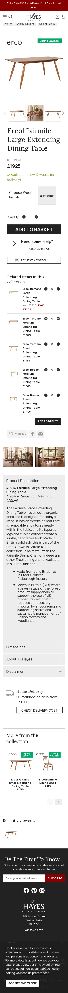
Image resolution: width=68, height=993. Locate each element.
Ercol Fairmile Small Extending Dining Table (20, 783)
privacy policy (44, 964)
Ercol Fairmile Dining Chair (48, 781)
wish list (20, 433)
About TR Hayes (19, 659)
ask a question (39, 248)
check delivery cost (39, 710)
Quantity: (13, 217)
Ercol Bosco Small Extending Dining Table (31, 401)
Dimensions (15, 647)
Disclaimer (15, 671)
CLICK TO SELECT (47, 196)
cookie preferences (35, 973)
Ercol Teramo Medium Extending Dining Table (32, 325)
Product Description (22, 480)
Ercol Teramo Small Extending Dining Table (32, 350)
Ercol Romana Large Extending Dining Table (32, 295)
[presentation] (5, 113)
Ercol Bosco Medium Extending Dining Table (31, 376)
